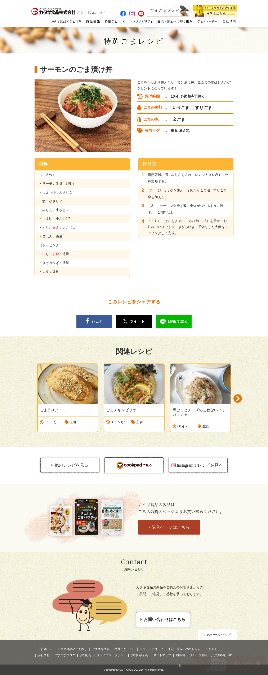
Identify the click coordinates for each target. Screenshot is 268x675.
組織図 (180, 655)
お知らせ (86, 655)
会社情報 (44, 655)
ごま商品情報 (101, 649)
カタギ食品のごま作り (72, 649)
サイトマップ (162, 655)
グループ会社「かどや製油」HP (211, 655)
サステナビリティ (151, 649)
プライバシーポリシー (111, 655)
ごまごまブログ (65, 655)
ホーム (48, 649)
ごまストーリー (215, 649)
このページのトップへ (218, 634)
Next (237, 398)
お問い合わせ (140, 655)
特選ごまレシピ (134, 41)
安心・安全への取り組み (184, 649)
